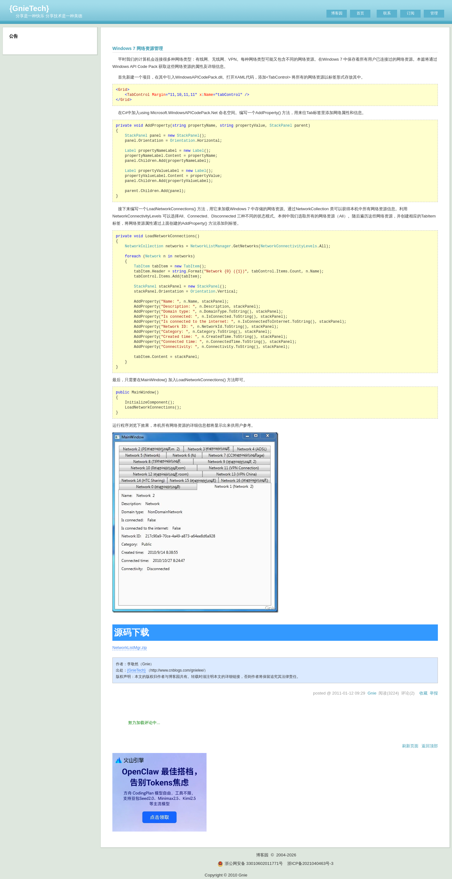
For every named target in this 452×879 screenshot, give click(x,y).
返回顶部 (430, 746)
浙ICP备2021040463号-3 (310, 863)
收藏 (423, 693)
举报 (434, 693)
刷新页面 (410, 746)
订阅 (410, 13)
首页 (360, 13)
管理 (434, 13)
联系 (387, 13)
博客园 (336, 13)
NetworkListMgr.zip (129, 647)
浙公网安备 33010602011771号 (250, 863)
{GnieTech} (29, 8)
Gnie (372, 693)
